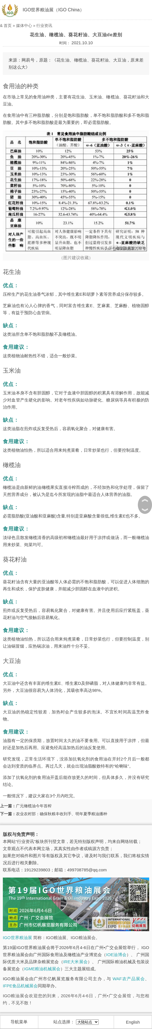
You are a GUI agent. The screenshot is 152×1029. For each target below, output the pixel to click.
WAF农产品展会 (129, 978)
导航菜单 (19, 1021)
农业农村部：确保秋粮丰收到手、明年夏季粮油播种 (61, 814)
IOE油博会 (116, 954)
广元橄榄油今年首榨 (34, 806)
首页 (8, 25)
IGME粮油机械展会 (42, 968)
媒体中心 (24, 25)
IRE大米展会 (75, 961)
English (133, 1022)
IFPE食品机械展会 (20, 985)
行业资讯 (44, 25)
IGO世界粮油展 (17, 937)
